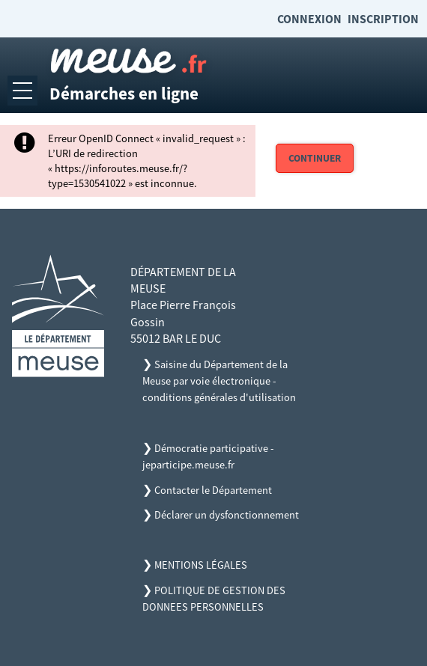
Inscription (383, 18)
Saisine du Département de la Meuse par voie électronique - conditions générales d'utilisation (219, 381)
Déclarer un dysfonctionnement (226, 515)
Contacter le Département (213, 490)
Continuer (314, 158)
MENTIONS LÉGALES (200, 565)
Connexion (309, 18)
